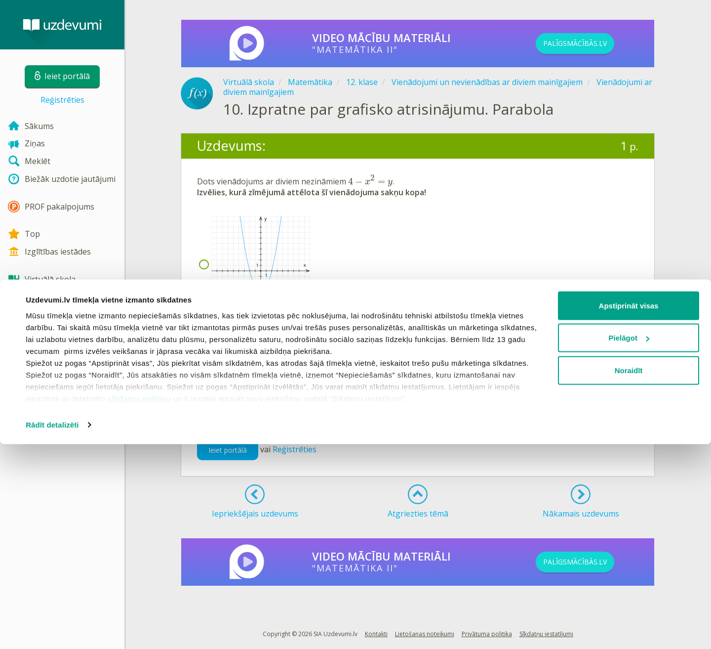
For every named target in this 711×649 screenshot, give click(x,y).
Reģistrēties (62, 100)
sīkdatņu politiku (139, 603)
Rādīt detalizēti (52, 629)
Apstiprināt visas (629, 510)
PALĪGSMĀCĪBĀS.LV (591, 43)
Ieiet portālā (227, 450)
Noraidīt (629, 575)
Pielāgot (629, 543)
